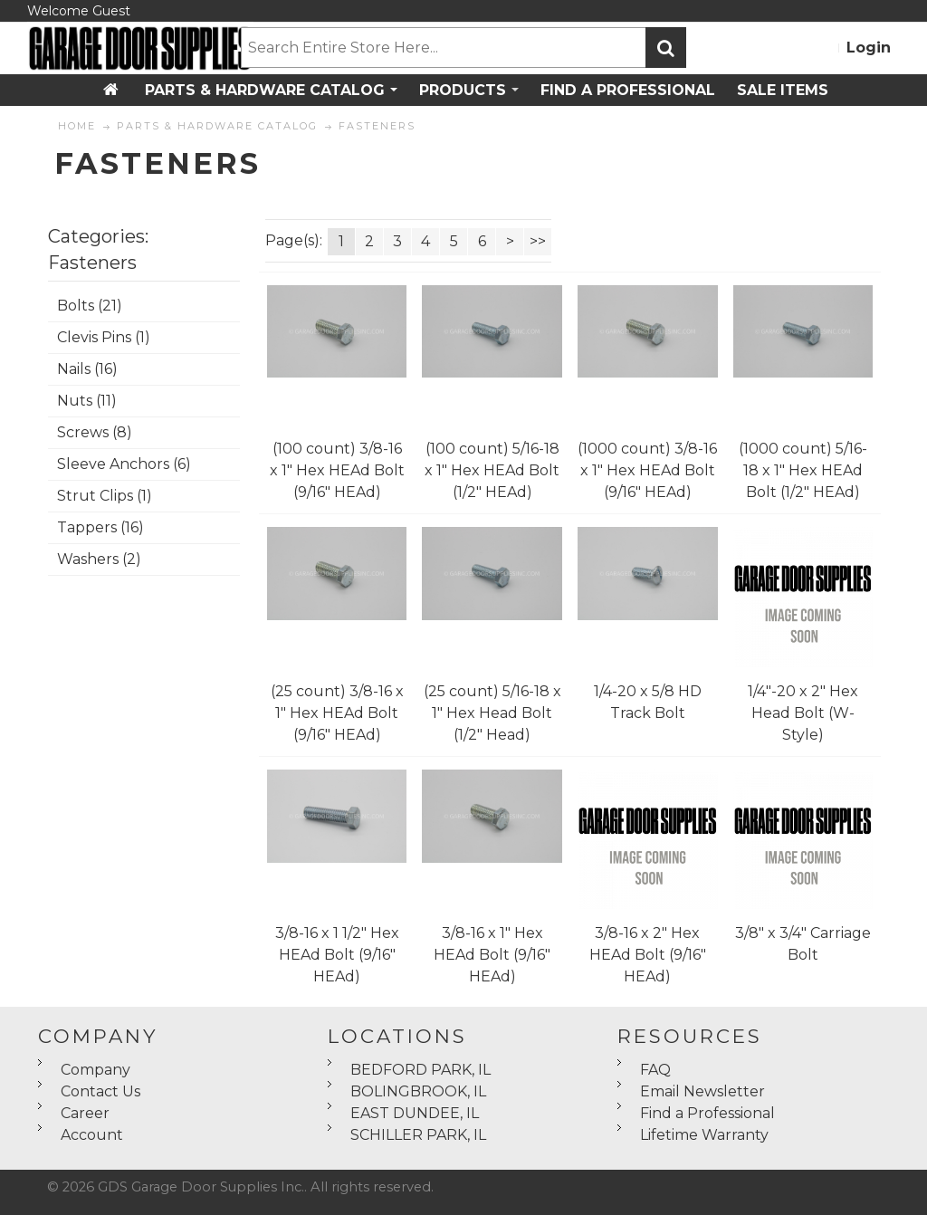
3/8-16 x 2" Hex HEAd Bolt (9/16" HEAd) (647, 954)
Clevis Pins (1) (103, 337)
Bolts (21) (89, 305)
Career (85, 1113)
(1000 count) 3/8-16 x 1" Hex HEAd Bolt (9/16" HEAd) (647, 470)
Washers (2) (99, 559)
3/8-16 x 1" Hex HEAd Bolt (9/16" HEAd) (492, 954)
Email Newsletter (702, 1091)
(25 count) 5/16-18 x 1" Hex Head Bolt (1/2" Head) (492, 713)
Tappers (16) (100, 527)
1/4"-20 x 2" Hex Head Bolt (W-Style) (803, 713)
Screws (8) (94, 432)
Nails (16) (87, 369)
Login (868, 47)
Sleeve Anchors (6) (124, 464)
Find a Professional (707, 1113)
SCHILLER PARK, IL (418, 1134)
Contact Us (100, 1091)
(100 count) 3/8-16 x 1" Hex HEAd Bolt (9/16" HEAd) (337, 470)
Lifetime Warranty (704, 1134)
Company (95, 1069)
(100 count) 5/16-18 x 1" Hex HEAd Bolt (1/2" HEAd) (492, 470)
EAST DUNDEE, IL (414, 1113)
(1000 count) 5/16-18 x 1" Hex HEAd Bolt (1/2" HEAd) (803, 470)
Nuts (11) (87, 400)
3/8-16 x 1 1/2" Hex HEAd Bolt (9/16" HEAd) (337, 954)
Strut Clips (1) (104, 495)
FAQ (655, 1069)
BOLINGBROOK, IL (418, 1091)
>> (538, 241)
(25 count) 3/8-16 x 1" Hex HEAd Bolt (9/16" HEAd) (337, 713)
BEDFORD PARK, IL (420, 1069)
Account (92, 1134)
